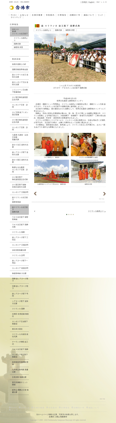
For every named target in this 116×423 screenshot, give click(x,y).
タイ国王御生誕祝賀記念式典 (20, 98)
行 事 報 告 (62, 15)
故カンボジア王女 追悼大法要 (20, 83)
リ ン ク (14, 410)
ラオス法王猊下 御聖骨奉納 (20, 218)
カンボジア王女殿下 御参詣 (20, 323)
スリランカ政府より (43, 30)
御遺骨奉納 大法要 (19, 273)
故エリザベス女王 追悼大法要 (20, 76)
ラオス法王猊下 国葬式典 (20, 226)
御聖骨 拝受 (70, 30)
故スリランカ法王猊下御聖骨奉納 (20, 199)
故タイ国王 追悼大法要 (20, 161)
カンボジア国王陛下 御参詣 (20, 356)
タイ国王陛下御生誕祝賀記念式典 (20, 178)
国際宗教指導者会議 (20, 69)
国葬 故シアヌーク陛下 (20, 280)
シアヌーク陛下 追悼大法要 (20, 302)
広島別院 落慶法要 (19, 377)
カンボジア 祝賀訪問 (20, 268)
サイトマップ (16, 17)
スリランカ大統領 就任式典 (20, 335)
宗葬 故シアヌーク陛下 (20, 287)
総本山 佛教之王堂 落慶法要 (20, 391)
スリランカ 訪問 (18, 255)
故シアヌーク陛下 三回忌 (20, 238)
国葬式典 (58, 30)
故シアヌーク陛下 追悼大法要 (20, 153)
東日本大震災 (17, 329)
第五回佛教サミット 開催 (20, 383)
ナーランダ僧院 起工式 (20, 343)
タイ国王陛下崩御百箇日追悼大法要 (19, 186)
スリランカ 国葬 (18, 232)
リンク (100, 15)
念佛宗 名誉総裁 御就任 (20, 315)
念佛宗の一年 (75, 15)
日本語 (84, 2)
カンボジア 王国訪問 (20, 192)
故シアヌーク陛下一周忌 (20, 262)
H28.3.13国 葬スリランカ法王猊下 (20, 31)
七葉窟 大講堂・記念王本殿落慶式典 (20, 137)
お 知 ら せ (24, 15)
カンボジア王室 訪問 (20, 106)
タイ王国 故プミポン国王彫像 (20, 113)
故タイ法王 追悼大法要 (20, 146)
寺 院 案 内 (50, 15)
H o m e (13, 15)
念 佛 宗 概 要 (37, 15)
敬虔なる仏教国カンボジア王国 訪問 (20, 169)
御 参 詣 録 (16, 59)
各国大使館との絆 (19, 64)
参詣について (89, 15)
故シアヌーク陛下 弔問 (20, 295)
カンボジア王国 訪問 (20, 128)
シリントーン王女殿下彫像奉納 (20, 91)
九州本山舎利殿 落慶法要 (20, 371)
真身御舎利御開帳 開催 (20, 363)
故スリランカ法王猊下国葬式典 (20, 209)
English (91, 2)
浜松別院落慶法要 (19, 250)
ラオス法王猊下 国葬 (20, 349)
